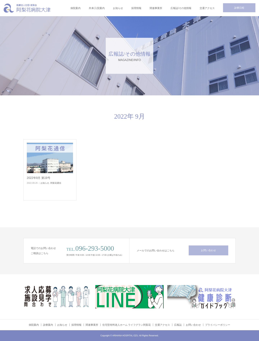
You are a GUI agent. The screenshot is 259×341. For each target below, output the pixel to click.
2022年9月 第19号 (38, 177)
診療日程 (239, 7)
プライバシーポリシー (217, 325)
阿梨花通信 (55, 183)
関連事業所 (156, 8)
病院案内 (76, 8)
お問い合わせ (208, 250)
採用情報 (136, 8)
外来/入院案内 (97, 8)
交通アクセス (207, 8)
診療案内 (48, 325)
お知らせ (118, 8)
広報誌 (178, 325)
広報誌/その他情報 (181, 8)
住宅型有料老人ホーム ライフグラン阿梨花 (126, 325)
